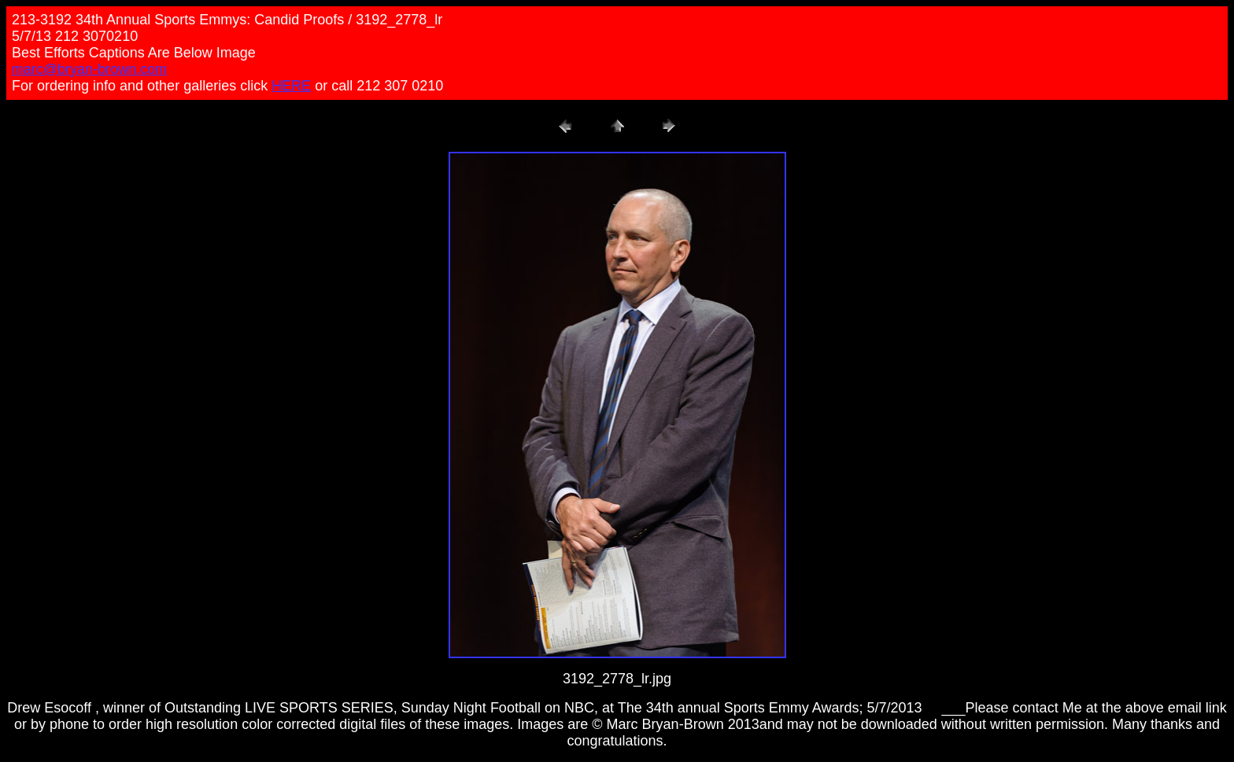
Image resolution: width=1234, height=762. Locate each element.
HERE (291, 86)
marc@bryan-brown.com (89, 69)
